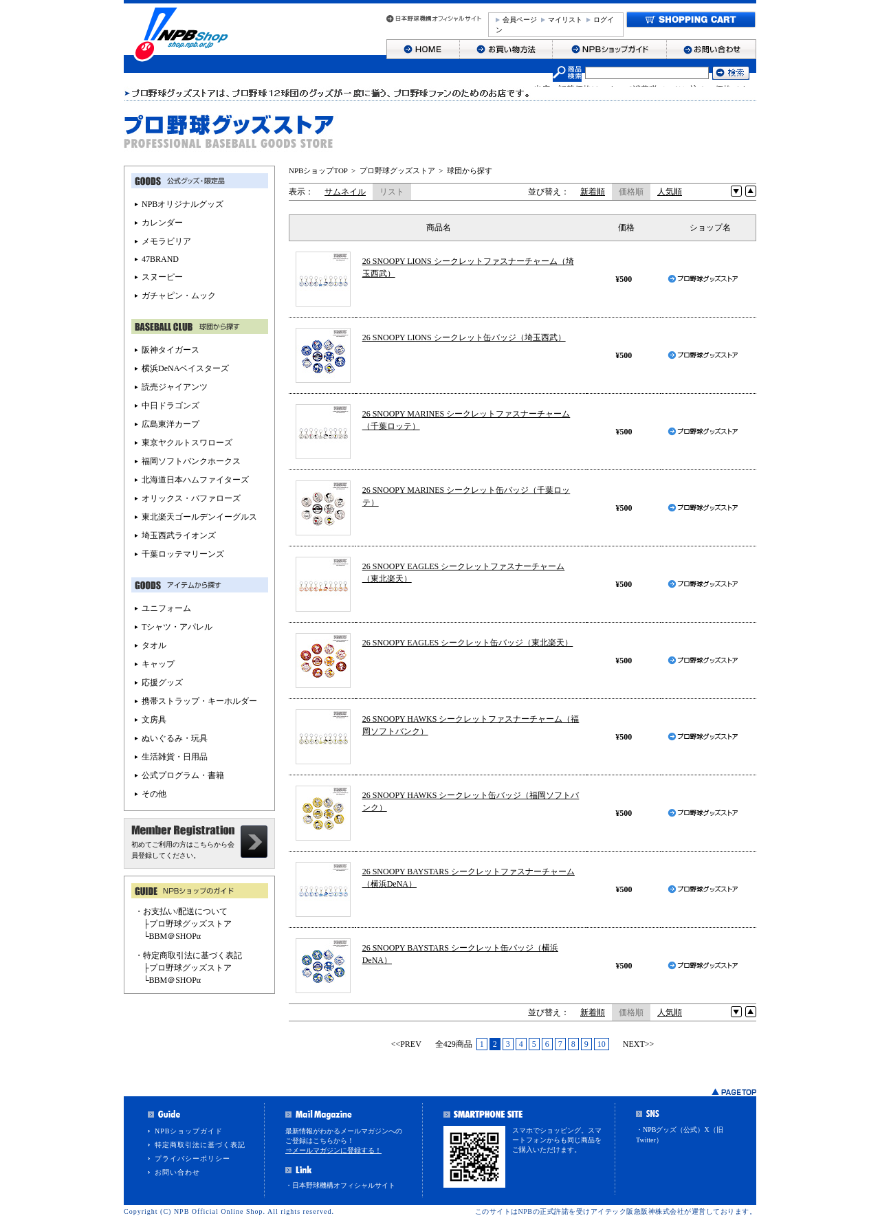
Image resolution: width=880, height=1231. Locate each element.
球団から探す (469, 170)
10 (601, 1044)
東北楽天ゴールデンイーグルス (199, 517)
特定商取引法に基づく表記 (200, 1145)
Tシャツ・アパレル (177, 627)
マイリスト (565, 19)
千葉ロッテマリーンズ (183, 554)
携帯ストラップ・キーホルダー (199, 701)
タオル (154, 645)
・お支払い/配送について (181, 911)
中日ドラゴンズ (170, 405)
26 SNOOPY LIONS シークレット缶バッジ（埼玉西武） (464, 337)
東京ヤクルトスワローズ (187, 442)
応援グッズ (162, 682)
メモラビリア (166, 241)
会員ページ (520, 19)
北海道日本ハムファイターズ (195, 480)
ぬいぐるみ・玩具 (175, 738)
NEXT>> (638, 1044)
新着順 (592, 192)
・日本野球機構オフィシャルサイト (340, 1185)
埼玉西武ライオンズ (179, 535)
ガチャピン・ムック (179, 295)
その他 (154, 794)
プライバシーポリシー (192, 1158)
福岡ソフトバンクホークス (191, 461)
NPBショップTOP (318, 170)
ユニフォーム (166, 608)
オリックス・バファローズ (191, 498)
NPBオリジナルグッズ (182, 204)
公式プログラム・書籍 (183, 775)
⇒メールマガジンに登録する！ (333, 1150)
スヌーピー (162, 277)
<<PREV (406, 1044)
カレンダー (162, 223)
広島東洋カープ (170, 424)
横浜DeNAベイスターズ (185, 368)
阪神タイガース (170, 350)
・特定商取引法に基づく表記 (188, 955)
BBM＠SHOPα (175, 936)
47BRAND (160, 259)
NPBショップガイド (189, 1131)
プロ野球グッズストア (397, 170)
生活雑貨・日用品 (175, 757)
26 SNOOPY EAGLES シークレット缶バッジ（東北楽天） (467, 642)
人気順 (669, 192)
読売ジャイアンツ (175, 387)
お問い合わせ (177, 1172)
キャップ (158, 664)
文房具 (154, 719)
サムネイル (345, 192)
